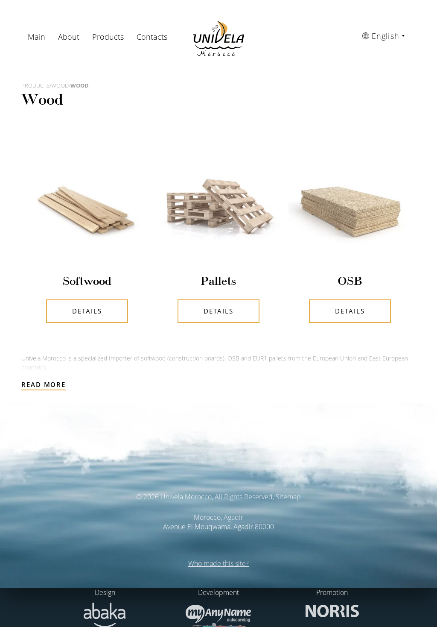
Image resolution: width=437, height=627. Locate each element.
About (68, 37)
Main (36, 37)
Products (108, 37)
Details (87, 311)
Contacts (152, 37)
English (380, 36)
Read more (43, 384)
